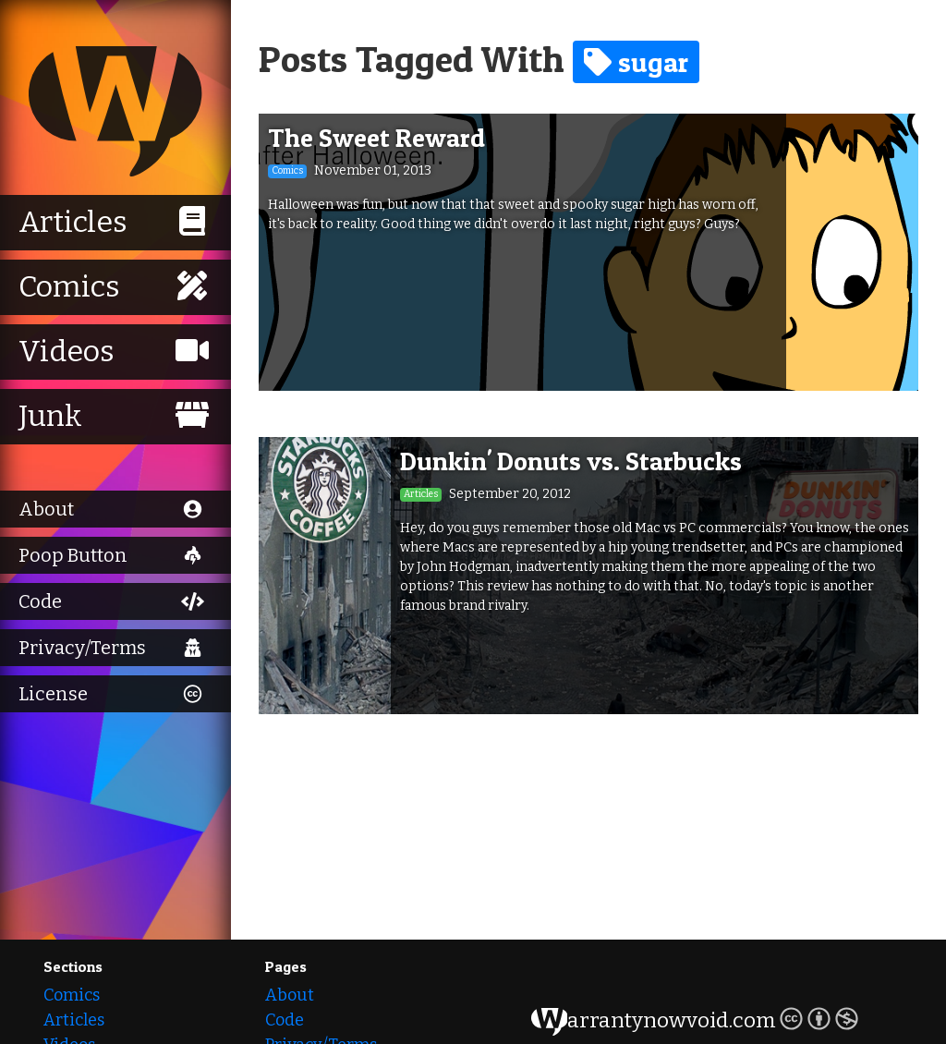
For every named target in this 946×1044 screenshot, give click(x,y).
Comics (71, 995)
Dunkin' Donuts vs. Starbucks (571, 461)
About (289, 995)
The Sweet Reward (376, 137)
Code (284, 1020)
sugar (636, 62)
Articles (73, 1020)
